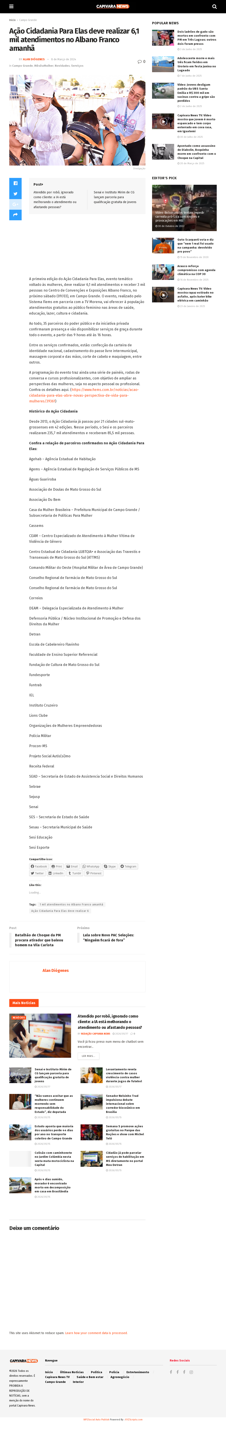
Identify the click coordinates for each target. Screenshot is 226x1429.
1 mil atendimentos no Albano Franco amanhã (71, 904)
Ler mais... (88, 1056)
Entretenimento (137, 1372)
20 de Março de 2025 (190, 163)
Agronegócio (120, 1377)
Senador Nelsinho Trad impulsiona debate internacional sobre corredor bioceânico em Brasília (123, 1104)
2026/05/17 (120, 1033)
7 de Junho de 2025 (189, 75)
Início (49, 1372)
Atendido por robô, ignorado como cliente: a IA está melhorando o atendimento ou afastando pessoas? (110, 1022)
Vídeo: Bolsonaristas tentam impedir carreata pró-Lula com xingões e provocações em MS (179, 216)
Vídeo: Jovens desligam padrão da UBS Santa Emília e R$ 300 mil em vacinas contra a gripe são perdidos (196, 92)
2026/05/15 (42, 1117)
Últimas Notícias (72, 1372)
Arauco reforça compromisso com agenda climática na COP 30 (196, 270)
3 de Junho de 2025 (189, 49)
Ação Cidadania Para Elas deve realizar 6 (60, 910)
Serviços (77, 65)
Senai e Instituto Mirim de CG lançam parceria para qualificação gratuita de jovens (115, 197)
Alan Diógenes (34, 59)
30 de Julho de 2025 (190, 137)
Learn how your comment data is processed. (96, 1333)
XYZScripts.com (134, 1419)
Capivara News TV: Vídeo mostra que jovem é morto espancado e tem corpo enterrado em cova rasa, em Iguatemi (196, 123)
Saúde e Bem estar (90, 1377)
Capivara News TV (57, 1377)
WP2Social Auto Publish (96, 1419)
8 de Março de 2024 (63, 59)
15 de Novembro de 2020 (193, 257)
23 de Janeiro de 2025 (191, 306)
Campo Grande (28, 20)
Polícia (114, 1372)
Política (96, 1372)
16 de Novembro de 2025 (192, 279)
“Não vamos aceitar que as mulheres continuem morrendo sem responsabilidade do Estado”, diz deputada (54, 1104)
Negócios (19, 1017)
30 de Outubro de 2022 (170, 226)
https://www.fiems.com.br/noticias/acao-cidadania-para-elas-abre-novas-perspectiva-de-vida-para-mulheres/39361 (84, 395)
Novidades (62, 65)
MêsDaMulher (43, 65)
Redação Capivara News (95, 1033)
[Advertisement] (63, 246)
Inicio (12, 20)
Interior (78, 1382)
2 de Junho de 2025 (189, 106)
